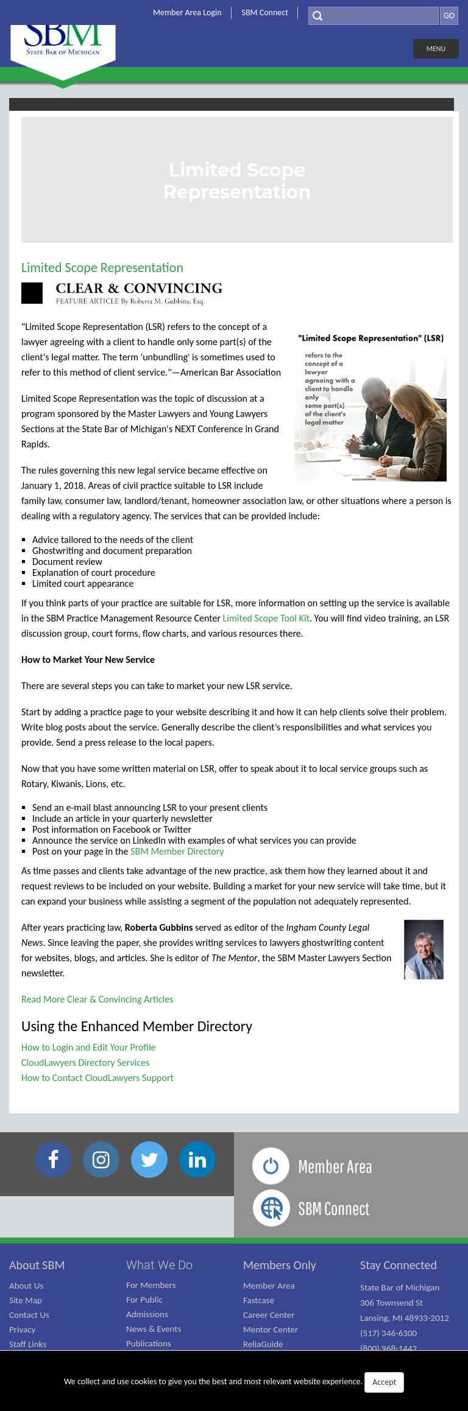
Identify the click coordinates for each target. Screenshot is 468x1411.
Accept (384, 1382)
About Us (26, 1285)
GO (449, 15)
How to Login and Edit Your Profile (88, 1047)
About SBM (37, 1265)
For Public (144, 1299)
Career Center (269, 1314)
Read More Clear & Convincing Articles (97, 999)
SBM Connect (265, 12)
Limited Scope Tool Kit (266, 618)
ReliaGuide (263, 1344)
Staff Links (27, 1344)
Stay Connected (398, 1265)
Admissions (147, 1314)
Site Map (25, 1300)
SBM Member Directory (177, 851)
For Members (151, 1285)
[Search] (373, 16)
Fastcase (258, 1300)
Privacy (22, 1329)
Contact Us (29, 1314)
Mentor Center (270, 1329)
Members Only (279, 1265)
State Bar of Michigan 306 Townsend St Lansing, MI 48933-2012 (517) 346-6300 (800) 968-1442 (404, 1318)
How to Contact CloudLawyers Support (97, 1078)
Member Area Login (187, 12)
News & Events (153, 1328)
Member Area (269, 1285)
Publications (148, 1343)
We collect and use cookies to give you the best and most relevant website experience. (234, 1382)
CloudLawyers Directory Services (85, 1062)
